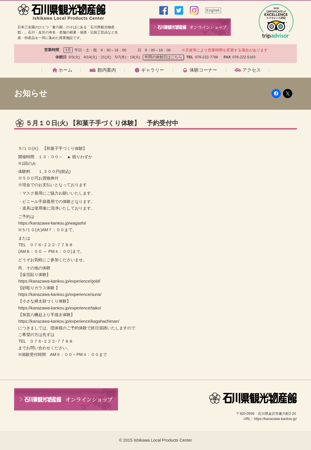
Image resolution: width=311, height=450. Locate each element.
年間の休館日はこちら (163, 57)
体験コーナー (203, 70)
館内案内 (107, 70)
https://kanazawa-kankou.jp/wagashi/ (52, 223)
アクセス (251, 70)
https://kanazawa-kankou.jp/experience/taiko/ (59, 308)
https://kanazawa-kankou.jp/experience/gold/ (59, 281)
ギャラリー (152, 70)
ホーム (65, 70)
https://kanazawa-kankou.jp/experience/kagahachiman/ (68, 321)
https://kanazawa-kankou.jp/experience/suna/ (59, 294)
